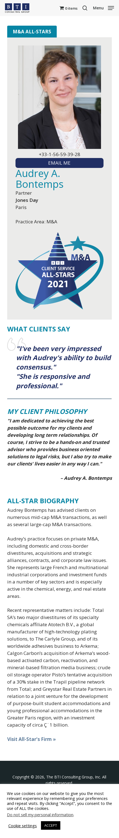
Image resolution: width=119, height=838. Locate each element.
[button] (103, 7)
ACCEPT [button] (50, 825)
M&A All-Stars (32, 31)
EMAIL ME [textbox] (59, 163)
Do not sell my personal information (40, 814)
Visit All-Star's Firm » (31, 739)
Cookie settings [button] (22, 825)
